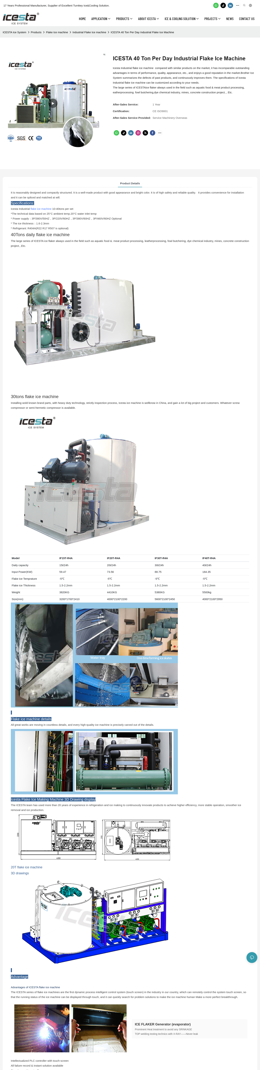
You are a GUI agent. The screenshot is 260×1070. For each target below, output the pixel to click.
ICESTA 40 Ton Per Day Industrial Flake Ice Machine (142, 32)
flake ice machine (41, 208)
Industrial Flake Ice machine (89, 32)
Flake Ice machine (57, 32)
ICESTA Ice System (14, 32)
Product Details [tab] (130, 183)
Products (36, 32)
